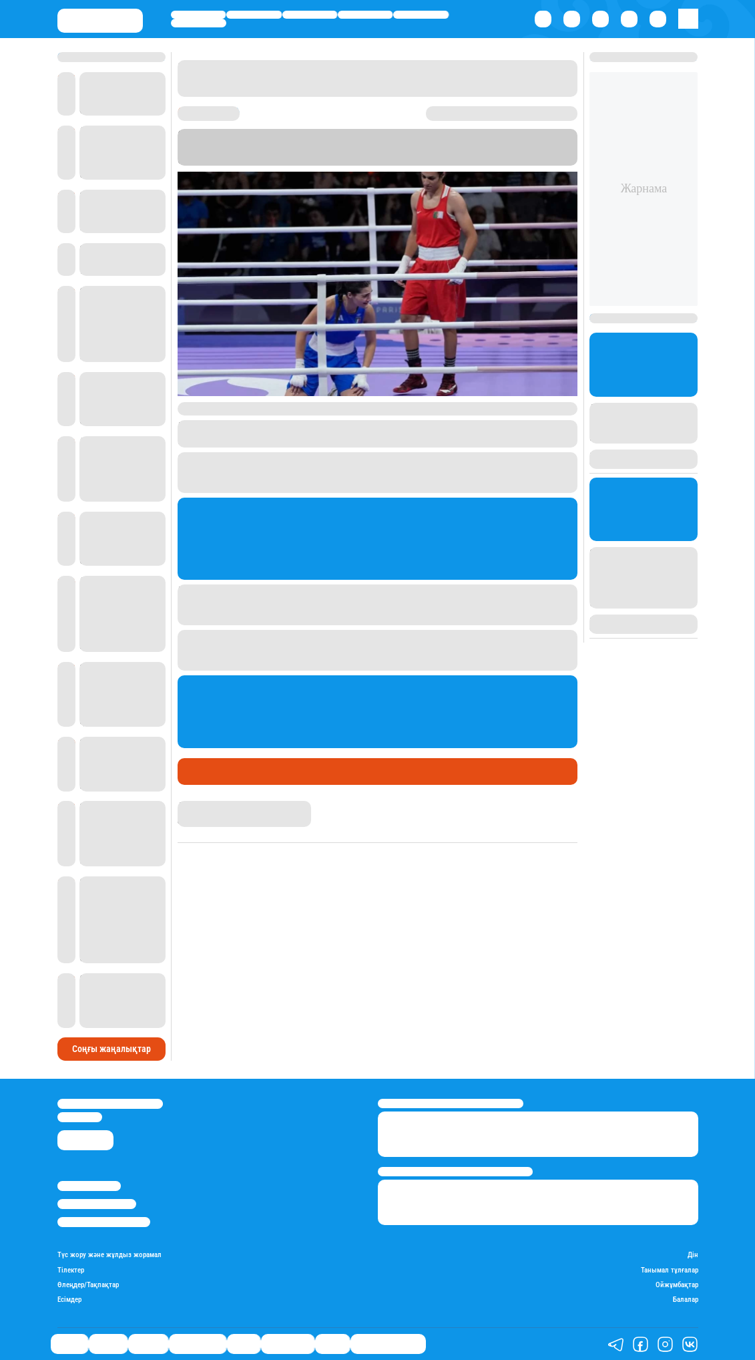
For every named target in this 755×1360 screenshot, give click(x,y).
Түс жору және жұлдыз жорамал (109, 1255)
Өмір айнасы (365, 15)
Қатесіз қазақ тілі (388, 1343)
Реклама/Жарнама (96, 1204)
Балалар (685, 1300)
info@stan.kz (79, 1117)
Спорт (421, 15)
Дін (693, 1255)
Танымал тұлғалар (669, 1270)
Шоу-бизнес (199, 23)
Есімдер (69, 1300)
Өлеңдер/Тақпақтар (88, 1285)
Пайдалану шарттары (103, 1222)
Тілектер (70, 1270)
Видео (332, 1343)
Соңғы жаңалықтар (111, 1048)
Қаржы (254, 15)
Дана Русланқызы (216, 806)
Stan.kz (555, 147)
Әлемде (309, 15)
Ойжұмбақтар (677, 1285)
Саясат (198, 15)
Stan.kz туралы (89, 1186)
